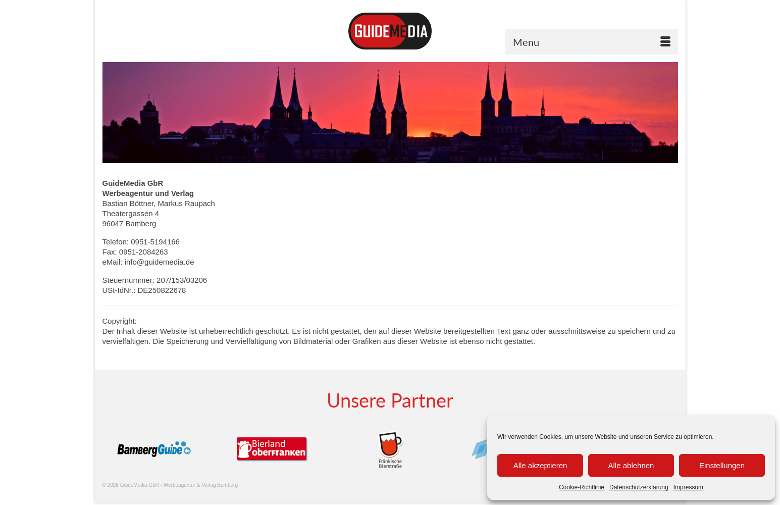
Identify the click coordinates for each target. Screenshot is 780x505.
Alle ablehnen (631, 465)
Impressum (688, 487)
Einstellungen (722, 465)
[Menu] (591, 42)
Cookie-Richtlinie (581, 487)
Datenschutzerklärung (638, 487)
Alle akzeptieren (540, 465)
